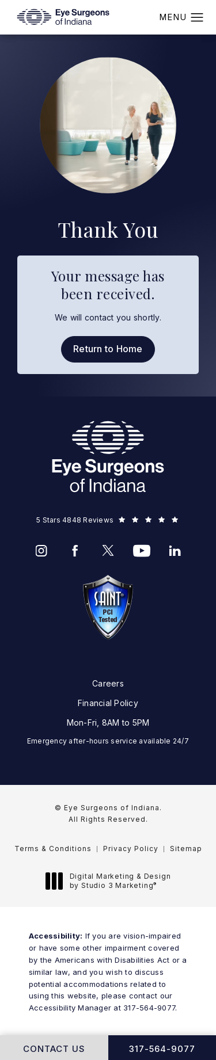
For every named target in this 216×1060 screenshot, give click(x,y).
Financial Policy (108, 703)
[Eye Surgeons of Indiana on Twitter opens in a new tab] (108, 551)
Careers (108, 683)
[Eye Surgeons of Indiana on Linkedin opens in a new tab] (175, 551)
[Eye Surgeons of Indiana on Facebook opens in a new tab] (75, 551)
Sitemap (186, 848)
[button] (197, 17)
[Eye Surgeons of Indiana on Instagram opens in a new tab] (41, 551)
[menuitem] (41, 551)
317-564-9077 (149, 1007)
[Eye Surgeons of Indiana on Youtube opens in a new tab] (142, 551)
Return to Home (108, 348)
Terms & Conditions (53, 848)
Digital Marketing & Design (111, 881)
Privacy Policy (130, 848)
